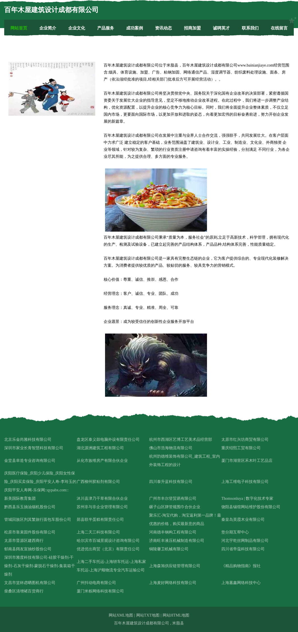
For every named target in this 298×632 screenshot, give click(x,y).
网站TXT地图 (148, 615)
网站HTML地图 (176, 615)
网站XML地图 (121, 615)
